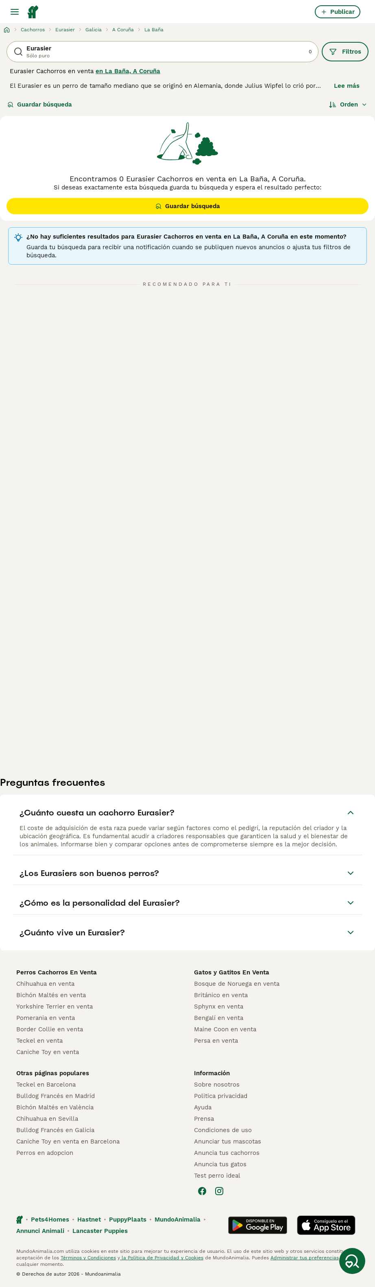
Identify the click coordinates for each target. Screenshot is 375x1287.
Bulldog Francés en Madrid (55, 1096)
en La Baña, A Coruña (128, 71)
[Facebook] (202, 1191)
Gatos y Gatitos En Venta (231, 972)
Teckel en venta (39, 1040)
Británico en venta (221, 995)
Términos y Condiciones (88, 1258)
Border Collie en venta (49, 1029)
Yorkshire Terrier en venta (54, 1006)
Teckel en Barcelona (46, 1084)
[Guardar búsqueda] (352, 1261)
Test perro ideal (217, 1175)
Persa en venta (216, 1040)
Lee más (347, 85)
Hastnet (89, 1219)
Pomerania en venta (45, 1018)
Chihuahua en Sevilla (47, 1118)
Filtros (345, 52)
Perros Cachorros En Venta (56, 972)
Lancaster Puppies (100, 1231)
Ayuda (202, 1107)
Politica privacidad (220, 1096)
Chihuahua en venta (45, 983)
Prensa (204, 1118)
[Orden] (348, 104)
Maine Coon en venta (225, 1029)
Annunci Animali (40, 1231)
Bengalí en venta (218, 1018)
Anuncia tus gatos (220, 1164)
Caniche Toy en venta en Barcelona (68, 1141)
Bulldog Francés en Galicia (55, 1130)
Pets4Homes (50, 1219)
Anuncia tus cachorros (226, 1153)
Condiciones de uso (223, 1130)
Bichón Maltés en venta (51, 995)
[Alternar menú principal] (15, 12)
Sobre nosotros (217, 1084)
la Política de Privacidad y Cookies (161, 1258)
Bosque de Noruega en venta (236, 983)
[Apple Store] (326, 1225)
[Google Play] (257, 1225)
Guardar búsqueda (39, 104)
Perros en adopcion (44, 1153)
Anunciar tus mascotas (227, 1141)
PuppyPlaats (127, 1219)
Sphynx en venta (218, 1006)
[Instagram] (219, 1191)
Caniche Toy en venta (47, 1052)
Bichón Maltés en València (55, 1107)
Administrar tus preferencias (304, 1258)
